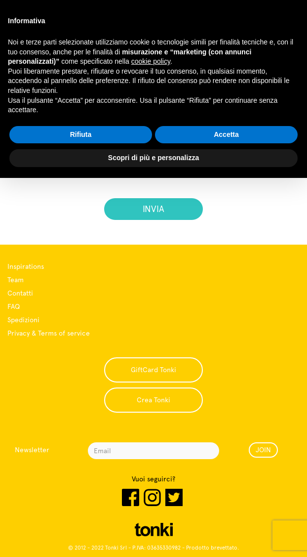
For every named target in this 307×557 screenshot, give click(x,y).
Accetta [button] (226, 134)
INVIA (153, 209)
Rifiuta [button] (81, 134)
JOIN (263, 450)
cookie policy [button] (150, 61)
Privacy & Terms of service (48, 333)
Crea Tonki (153, 400)
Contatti (20, 293)
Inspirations (25, 266)
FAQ (13, 306)
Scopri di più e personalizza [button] (153, 158)
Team (15, 280)
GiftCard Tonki (153, 370)
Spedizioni (23, 320)
